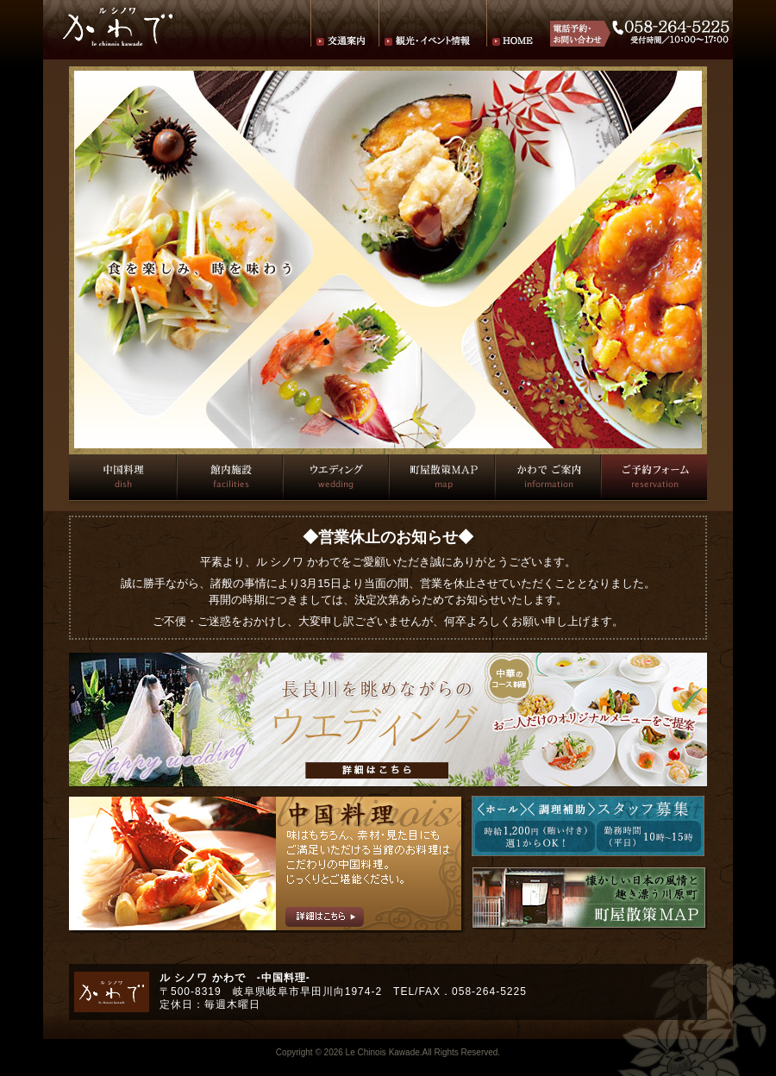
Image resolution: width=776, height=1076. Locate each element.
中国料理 (122, 477)
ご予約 (653, 477)
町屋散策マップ (441, 477)
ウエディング (335, 477)
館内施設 (229, 477)
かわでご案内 (547, 477)
